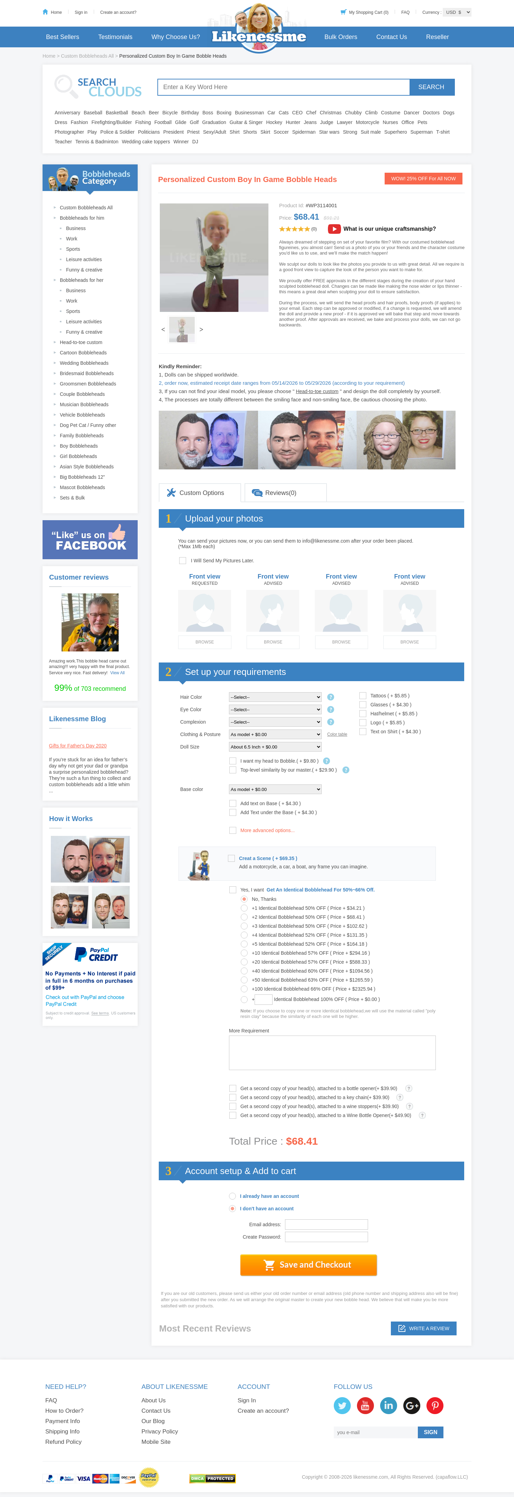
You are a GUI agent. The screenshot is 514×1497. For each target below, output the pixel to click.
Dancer (412, 112)
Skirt (265, 132)
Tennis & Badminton (97, 141)
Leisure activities (84, 259)
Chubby (353, 112)
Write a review (429, 1328)
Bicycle (170, 112)
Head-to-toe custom (81, 342)
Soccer (281, 132)
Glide (180, 122)
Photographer (69, 132)
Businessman (249, 112)
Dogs (449, 112)
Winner (181, 141)
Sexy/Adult (214, 132)
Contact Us (391, 37)
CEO (297, 112)
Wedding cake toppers (146, 141)
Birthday (190, 112)
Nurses (390, 122)
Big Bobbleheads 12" (82, 477)
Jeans (310, 122)
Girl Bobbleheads (78, 456)
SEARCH (431, 87)
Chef (311, 112)
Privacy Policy (159, 1431)
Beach (138, 112)
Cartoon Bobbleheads (83, 352)
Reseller (437, 37)
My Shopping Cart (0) (368, 12)
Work (71, 238)
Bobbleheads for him (82, 218)
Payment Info (62, 1421)
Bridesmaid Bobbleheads (87, 373)
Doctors (431, 112)
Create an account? (118, 12)
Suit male (371, 132)
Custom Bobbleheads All (87, 56)
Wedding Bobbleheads (84, 363)
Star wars (329, 132)
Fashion (79, 122)
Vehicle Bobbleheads (82, 415)
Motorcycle (367, 122)
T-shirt (443, 132)
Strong (350, 132)
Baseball (93, 112)
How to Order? (64, 1411)
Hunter (293, 122)
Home (56, 12)
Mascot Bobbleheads (82, 487)
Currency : (432, 12)
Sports (73, 249)
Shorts (250, 132)
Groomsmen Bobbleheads (88, 384)
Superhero (395, 132)
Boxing (224, 112)
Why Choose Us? (176, 37)
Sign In (247, 1400)
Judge (326, 122)
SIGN (430, 1432)
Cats (284, 112)
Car (271, 112)
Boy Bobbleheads (79, 446)
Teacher (63, 141)
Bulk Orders (340, 37)
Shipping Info (62, 1431)
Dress (61, 122)
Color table (337, 734)
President (173, 132)
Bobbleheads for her (81, 280)
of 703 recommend (90, 688)
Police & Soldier (117, 132)
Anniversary (67, 112)
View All (117, 672)
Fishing (143, 122)
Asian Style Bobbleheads (87, 466)
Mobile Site (156, 1442)
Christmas (330, 112)
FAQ (405, 12)
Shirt (235, 132)
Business (76, 228)
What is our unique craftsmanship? (389, 229)
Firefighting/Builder (111, 122)
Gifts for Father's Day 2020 (78, 745)
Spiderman (304, 132)
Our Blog (153, 1421)
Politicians (149, 132)
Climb (371, 112)
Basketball (117, 112)
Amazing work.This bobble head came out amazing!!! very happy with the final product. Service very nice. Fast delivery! (89, 667)
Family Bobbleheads (82, 435)
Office (408, 122)
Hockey (274, 122)
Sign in (81, 12)
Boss (207, 112)
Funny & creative (84, 270)
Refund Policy (63, 1442)
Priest (193, 132)
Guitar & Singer (246, 122)
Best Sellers (62, 37)
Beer (154, 112)
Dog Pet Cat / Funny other (88, 425)
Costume (391, 112)
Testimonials (115, 37)
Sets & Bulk (72, 497)
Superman (422, 132)
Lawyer (344, 122)
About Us (153, 1400)
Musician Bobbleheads (84, 404)
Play (92, 132)
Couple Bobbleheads (82, 394)
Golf (194, 122)
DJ (195, 141)
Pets (422, 122)
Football (163, 122)
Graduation (214, 122)
